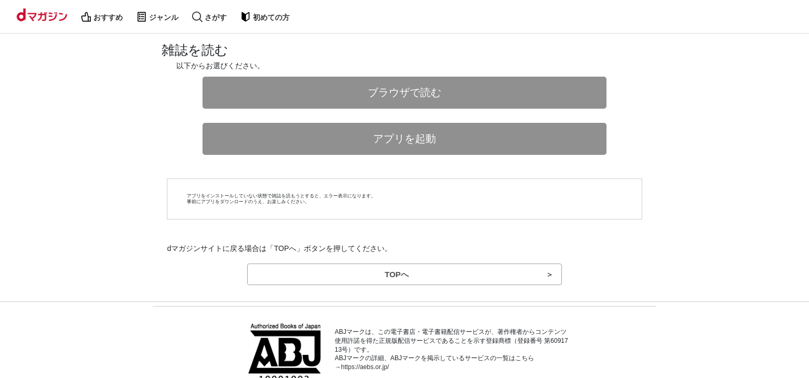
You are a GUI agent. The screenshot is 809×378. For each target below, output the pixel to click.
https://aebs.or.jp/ (365, 367)
